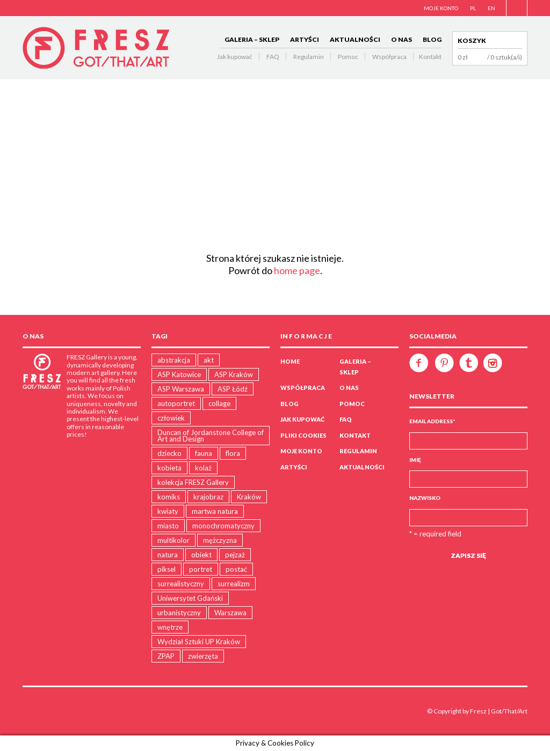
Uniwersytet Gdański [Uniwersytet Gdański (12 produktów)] (190, 598)
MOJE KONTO (441, 8)
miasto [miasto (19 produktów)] (168, 525)
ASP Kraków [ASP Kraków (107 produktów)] (233, 374)
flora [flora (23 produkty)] (233, 453)
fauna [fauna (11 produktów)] (203, 453)
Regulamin (308, 57)
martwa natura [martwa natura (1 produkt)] (215, 511)
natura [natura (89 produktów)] (167, 554)
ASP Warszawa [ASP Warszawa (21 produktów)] (180, 389)
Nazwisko (424, 498)
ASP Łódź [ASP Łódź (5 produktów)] (233, 389)
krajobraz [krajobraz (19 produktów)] (208, 496)
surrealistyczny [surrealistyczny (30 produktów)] (180, 583)
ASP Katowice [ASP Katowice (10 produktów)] (179, 374)
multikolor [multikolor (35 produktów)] (173, 540)
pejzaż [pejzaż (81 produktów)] (235, 554)
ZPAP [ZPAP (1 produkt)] (166, 656)
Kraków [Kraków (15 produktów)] (249, 496)
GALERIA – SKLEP (252, 39)
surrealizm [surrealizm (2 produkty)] (234, 583)
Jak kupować (234, 57)
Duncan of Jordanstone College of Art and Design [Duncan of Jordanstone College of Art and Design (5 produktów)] (210, 435)
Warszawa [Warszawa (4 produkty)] (230, 612)
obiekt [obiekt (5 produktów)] (201, 554)
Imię (415, 460)
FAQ (272, 57)
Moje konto (301, 450)
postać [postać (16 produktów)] (236, 569)
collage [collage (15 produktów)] (219, 403)
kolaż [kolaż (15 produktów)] (203, 467)
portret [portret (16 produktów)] (200, 569)
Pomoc (348, 57)
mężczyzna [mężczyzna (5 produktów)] (220, 540)
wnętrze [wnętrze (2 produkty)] (170, 627)
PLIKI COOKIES (303, 435)
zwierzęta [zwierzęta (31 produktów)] (203, 656)
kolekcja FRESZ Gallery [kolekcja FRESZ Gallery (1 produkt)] (193, 482)
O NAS (401, 39)
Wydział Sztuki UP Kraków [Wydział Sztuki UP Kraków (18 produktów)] (198, 641)
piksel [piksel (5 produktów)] (166, 569)
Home (290, 361)
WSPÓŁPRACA (302, 387)
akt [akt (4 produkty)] (209, 360)
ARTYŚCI (304, 39)
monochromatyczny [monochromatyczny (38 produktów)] (223, 525)
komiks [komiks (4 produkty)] (168, 496)
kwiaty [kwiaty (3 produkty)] (167, 511)
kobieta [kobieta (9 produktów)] (169, 467)
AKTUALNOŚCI (355, 39)
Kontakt (430, 57)
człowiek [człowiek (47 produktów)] (171, 418)
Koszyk (472, 40)
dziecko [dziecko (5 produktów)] (169, 453)
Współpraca (389, 57)
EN (491, 8)
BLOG (432, 39)
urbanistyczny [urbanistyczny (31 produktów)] (179, 612)
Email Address (432, 421)
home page (297, 270)
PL (473, 8)
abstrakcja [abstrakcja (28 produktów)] (173, 360)
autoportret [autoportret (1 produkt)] (176, 403)
